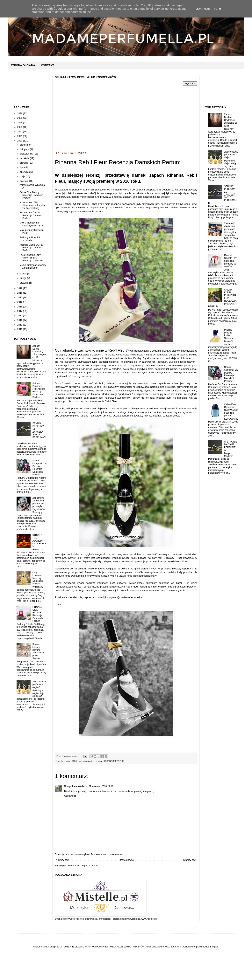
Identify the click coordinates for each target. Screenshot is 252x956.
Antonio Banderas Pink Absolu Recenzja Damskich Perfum (38, 390)
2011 (20, 324)
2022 (20, 131)
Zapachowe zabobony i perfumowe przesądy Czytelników (38, 504)
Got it (217, 8)
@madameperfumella (129, 597)
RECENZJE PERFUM (114, 761)
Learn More (203, 8)
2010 (20, 329)
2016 (20, 302)
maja (23, 176)
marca (23, 273)
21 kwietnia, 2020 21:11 (101, 786)
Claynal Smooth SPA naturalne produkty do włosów (230, 261)
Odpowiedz (70, 795)
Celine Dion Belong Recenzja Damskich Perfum (31, 195)
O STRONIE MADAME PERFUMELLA (231, 445)
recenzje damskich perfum (90, 761)
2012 (20, 320)
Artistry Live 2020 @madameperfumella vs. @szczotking (32, 205)
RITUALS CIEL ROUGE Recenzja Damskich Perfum (37, 614)
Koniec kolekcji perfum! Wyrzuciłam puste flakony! (38, 651)
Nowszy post (62, 860)
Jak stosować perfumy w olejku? (39, 684)
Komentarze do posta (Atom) (82, 865)
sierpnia (24, 163)
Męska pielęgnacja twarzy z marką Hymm (32, 266)
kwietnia (24, 181)
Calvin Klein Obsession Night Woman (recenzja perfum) (231, 410)
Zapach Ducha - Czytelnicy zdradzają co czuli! (39, 352)
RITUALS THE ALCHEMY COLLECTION (39, 541)
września (25, 158)
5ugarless (176, 946)
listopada (25, 149)
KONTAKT (47, 65)
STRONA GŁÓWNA (23, 65)
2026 (20, 113)
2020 (20, 140)
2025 (20, 118)
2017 (20, 297)
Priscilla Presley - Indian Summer (228, 334)
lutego (23, 278)
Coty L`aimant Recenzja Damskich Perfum (37, 578)
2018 (20, 293)
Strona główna (126, 860)
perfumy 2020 (70, 761)
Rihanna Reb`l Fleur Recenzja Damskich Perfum (31, 215)
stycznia (24, 282)
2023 (20, 127)
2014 (20, 311)
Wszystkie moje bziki (75, 786)
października (27, 153)
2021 (20, 136)
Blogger (214, 946)
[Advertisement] (126, 118)
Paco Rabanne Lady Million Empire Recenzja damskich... (32, 258)
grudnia (24, 144)
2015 (20, 306)
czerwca (24, 172)
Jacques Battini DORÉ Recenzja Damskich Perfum (31, 248)
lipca (22, 167)
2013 (20, 315)
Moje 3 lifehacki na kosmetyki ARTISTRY (32, 224)
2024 (20, 122)
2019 (20, 288)
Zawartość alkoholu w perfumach (229, 226)
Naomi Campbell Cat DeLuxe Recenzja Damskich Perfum (39, 467)
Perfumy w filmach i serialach (29, 239)
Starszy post (189, 860)
